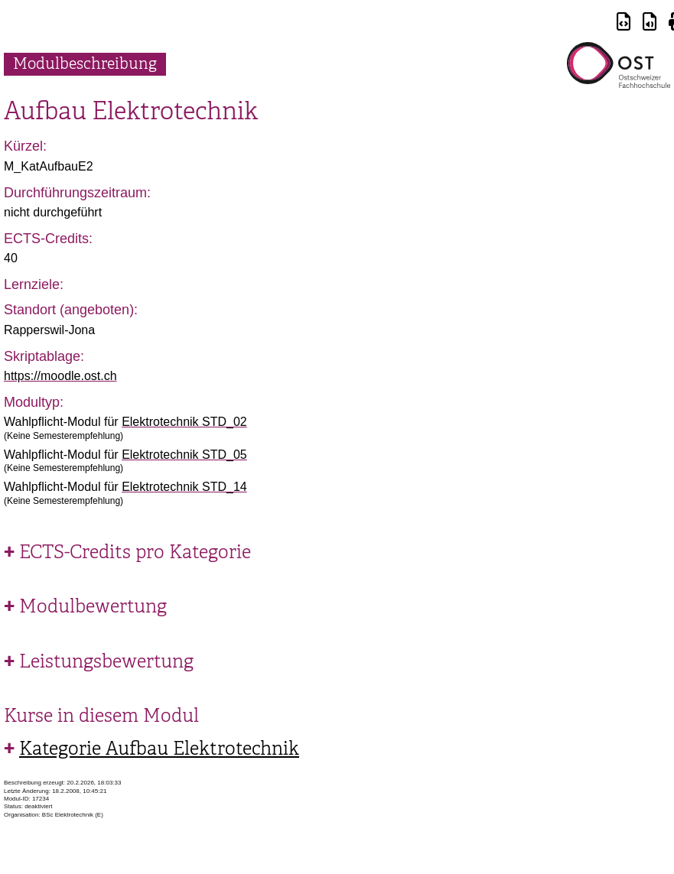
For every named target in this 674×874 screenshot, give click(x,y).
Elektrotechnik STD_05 (184, 454)
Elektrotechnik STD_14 (184, 486)
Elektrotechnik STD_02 (184, 421)
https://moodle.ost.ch (60, 375)
